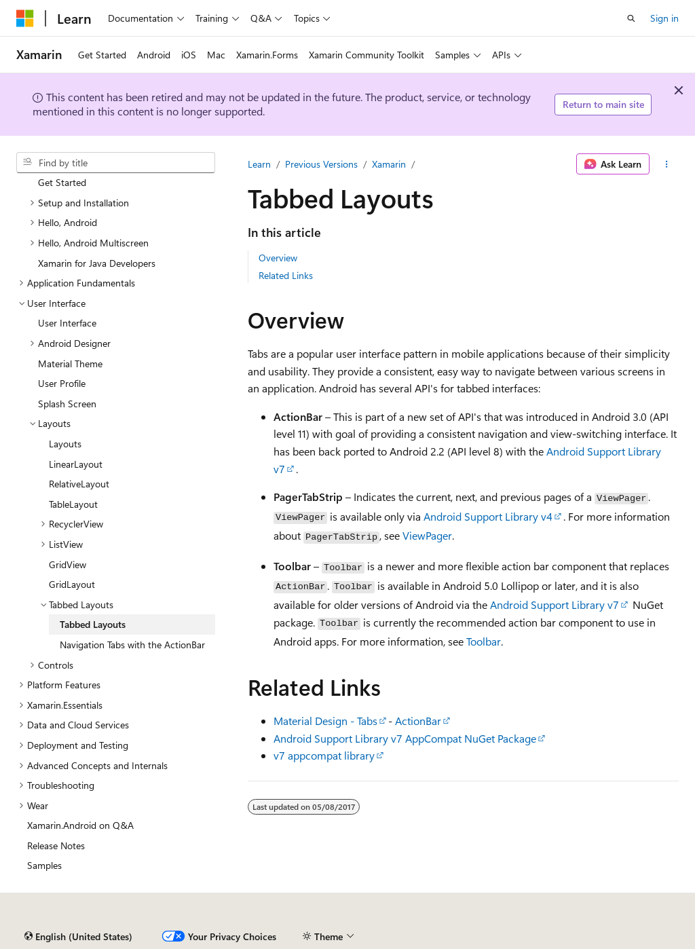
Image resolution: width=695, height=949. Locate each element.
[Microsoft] (25, 18)
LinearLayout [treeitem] (75, 464)
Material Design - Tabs (325, 720)
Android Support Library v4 (488, 516)
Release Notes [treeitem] (56, 845)
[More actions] (667, 164)
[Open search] (631, 18)
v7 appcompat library (324, 755)
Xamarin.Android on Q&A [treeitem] (80, 825)
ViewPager (427, 535)
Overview (278, 257)
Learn (259, 163)
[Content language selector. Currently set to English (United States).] (78, 937)
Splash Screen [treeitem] (67, 403)
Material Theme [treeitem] (70, 363)
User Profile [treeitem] (62, 383)
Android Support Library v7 (554, 604)
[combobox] (115, 163)
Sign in (664, 18)
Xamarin (389, 163)
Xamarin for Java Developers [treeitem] (96, 263)
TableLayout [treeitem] (73, 504)
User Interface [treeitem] (67, 322)
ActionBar (418, 720)
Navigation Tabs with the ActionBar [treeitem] (132, 644)
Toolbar (483, 641)
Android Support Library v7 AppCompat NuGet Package (405, 738)
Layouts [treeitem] (65, 443)
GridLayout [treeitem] (72, 584)
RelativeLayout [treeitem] (79, 483)
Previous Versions (321, 163)
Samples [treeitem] (44, 865)
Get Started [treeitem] (62, 182)
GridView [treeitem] (67, 564)
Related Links (286, 275)
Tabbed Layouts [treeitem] (93, 624)
